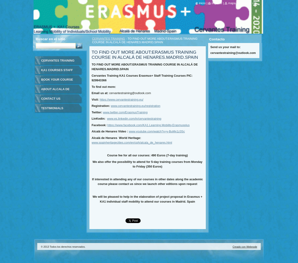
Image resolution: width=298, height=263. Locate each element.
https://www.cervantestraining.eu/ (121, 99)
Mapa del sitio (237, 3)
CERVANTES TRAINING (108, 38)
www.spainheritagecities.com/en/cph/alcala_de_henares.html (132, 142)
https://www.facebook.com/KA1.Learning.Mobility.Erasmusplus (148, 125)
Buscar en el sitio (50, 39)
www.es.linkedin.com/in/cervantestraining (134, 118)
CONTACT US (51, 98)
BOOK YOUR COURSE (57, 79)
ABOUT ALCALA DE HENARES (55, 90)
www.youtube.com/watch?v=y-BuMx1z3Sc (157, 131)
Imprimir (217, 3)
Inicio (202, 3)
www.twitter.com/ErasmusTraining (125, 112)
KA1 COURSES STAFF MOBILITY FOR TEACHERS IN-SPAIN (57, 71)
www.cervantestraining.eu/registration (135, 106)
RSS (254, 3)
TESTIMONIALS (52, 108)
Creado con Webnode (245, 246)
